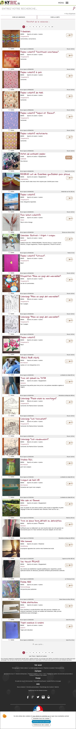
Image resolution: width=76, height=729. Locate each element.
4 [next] (33, 27)
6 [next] (39, 27)
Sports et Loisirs (42, 656)
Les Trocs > (32, 656)
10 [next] (52, 27)
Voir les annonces (18, 17)
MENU (61, 2)
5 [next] (36, 27)
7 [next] (42, 27)
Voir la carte (55, 17)
